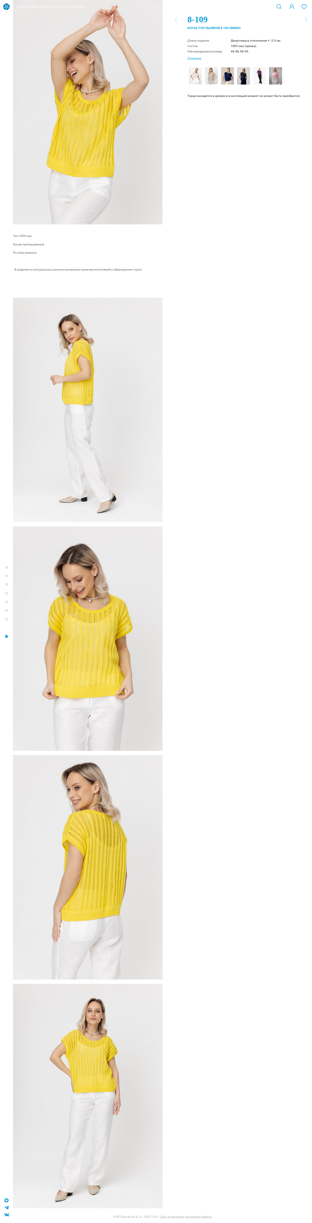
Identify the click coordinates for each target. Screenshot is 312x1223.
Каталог (23, 6)
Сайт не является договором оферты (186, 1216)
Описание (194, 58)
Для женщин (40, 6)
